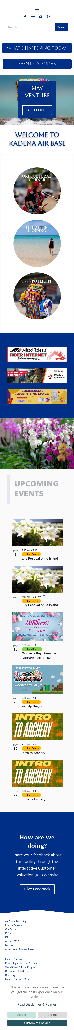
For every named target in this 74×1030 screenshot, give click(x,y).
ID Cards (10, 933)
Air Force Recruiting (16, 921)
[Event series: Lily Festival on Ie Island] (43, 550)
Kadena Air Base (14, 959)
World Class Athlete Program (21, 967)
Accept (21, 1014)
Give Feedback (37, 889)
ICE (7, 937)
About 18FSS (12, 941)
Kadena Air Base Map (17, 979)
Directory (10, 975)
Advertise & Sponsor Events (20, 949)
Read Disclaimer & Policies (37, 1004)
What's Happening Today (37, 48)
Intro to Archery (33, 752)
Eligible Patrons (13, 925)
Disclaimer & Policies (16, 971)
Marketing (10, 945)
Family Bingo (32, 706)
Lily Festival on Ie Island (40, 558)
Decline (52, 1014)
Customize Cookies (37, 1023)
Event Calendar (37, 63)
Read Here (37, 110)
